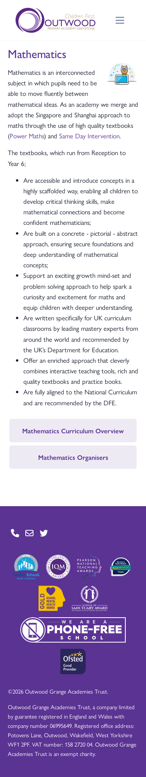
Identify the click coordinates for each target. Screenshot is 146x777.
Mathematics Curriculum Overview (73, 430)
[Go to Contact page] (15, 533)
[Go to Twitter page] (44, 533)
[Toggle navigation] (120, 20)
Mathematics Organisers (73, 457)
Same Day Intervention (89, 135)
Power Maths (27, 135)
